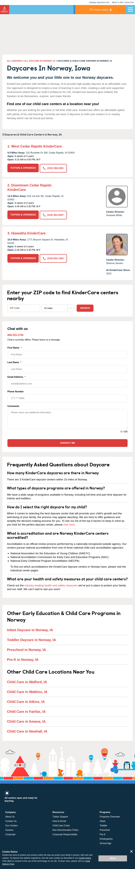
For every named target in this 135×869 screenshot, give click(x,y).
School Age (105, 843)
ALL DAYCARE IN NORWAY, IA (39, 61)
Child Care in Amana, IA (26, 721)
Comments (13, 406)
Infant (102, 821)
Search (85, 308)
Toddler (103, 825)
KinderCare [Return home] (4, 9)
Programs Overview (110, 816)
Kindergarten (106, 838)
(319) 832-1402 (53, 258)
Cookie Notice (84, 858)
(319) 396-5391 (53, 168)
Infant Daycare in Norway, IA (30, 630)
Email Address (67, 381)
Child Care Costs (61, 825)
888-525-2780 (15, 334)
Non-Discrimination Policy (65, 829)
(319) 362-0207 (53, 214)
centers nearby (106, 9)
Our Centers (11, 825)
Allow (113, 858)
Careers (9, 829)
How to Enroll (59, 821)
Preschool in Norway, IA (26, 649)
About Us (10, 816)
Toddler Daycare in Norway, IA (31, 640)
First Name (67, 352)
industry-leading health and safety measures (51, 585)
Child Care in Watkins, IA (27, 692)
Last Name (67, 367)
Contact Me (67, 443)
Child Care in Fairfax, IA (26, 711)
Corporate (10, 834)
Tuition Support (60, 816)
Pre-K (103, 834)
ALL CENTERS (14, 61)
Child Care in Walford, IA (27, 682)
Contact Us (11, 821)
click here (69, 524)
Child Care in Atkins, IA (26, 701)
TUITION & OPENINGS (23, 168)
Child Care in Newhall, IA (27, 731)
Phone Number (67, 396)
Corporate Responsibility (65, 834)
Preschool (105, 829)
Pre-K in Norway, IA (23, 659)
